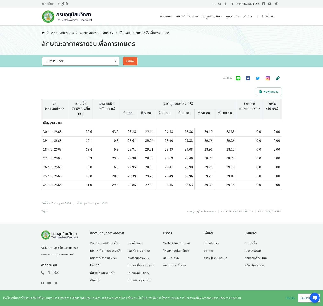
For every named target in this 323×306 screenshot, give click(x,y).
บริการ (247, 16)
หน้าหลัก (166, 16)
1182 (50, 272)
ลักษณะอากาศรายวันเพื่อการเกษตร (144, 33)
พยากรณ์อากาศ (187, 16)
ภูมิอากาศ (232, 16)
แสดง (130, 61)
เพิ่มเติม (290, 298)
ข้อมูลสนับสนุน (212, 16)
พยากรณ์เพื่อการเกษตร (96, 33)
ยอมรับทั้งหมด (309, 298)
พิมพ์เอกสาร (269, 92)
